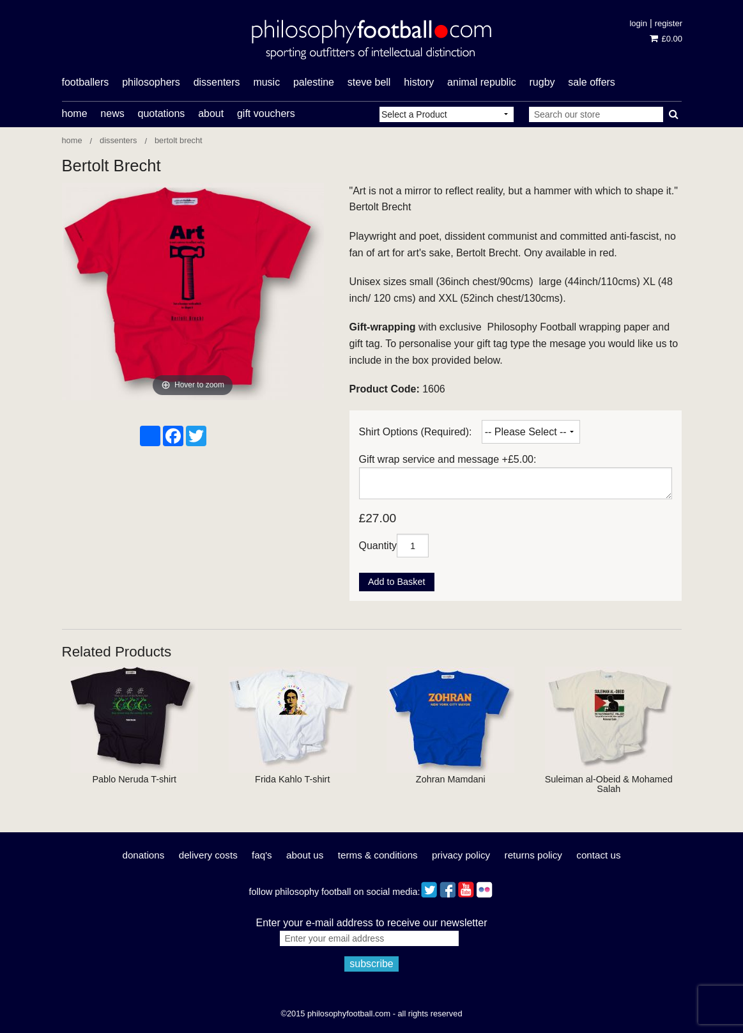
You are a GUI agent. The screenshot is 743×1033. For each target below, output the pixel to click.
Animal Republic (481, 82)
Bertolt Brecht (179, 140)
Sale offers (591, 82)
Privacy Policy (461, 855)
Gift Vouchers (266, 113)
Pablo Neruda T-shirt (134, 779)
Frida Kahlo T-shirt (292, 779)
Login (638, 23)
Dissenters (118, 140)
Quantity (378, 545)
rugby (542, 82)
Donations (143, 855)
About (211, 113)
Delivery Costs (208, 855)
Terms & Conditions (378, 855)
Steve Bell (369, 82)
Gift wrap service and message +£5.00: (448, 459)
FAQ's (262, 855)
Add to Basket (396, 582)
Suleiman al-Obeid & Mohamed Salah (609, 783)
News (112, 113)
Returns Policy (533, 855)
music (266, 82)
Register (668, 23)
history (419, 82)
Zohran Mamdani (451, 779)
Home (75, 113)
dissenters (217, 82)
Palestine (313, 82)
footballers (85, 82)
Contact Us (598, 855)
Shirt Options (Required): (415, 431)
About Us (304, 855)
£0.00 (666, 38)
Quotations (161, 113)
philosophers (151, 82)
